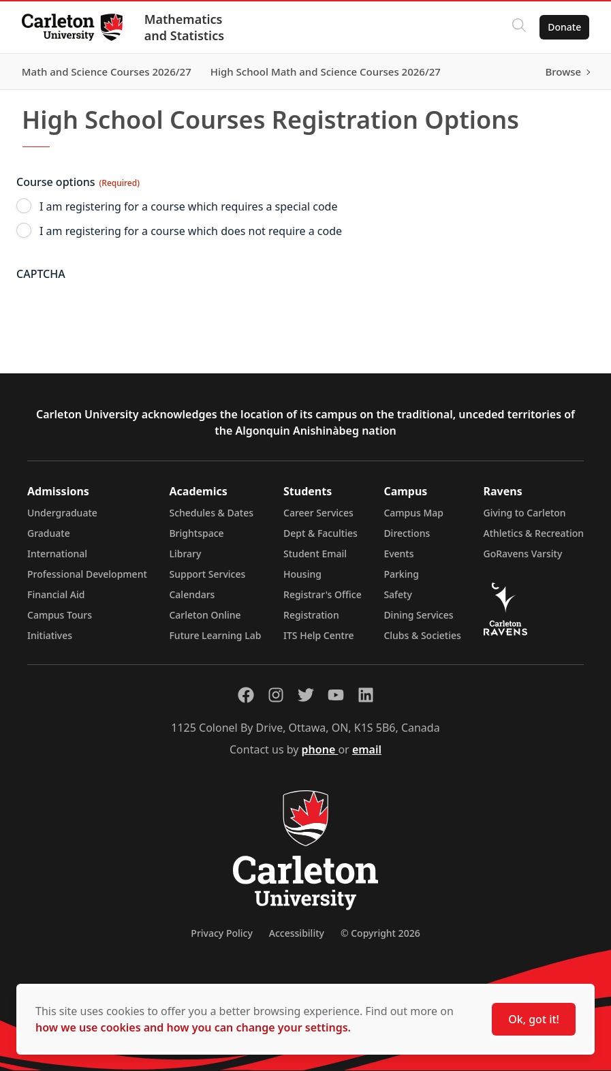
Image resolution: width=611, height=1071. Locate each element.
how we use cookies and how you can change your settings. (193, 1027)
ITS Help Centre (318, 635)
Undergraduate (62, 512)
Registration (311, 614)
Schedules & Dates (211, 512)
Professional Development (87, 574)
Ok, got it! (533, 1019)
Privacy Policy (221, 933)
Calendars (192, 594)
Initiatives (49, 635)
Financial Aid (55, 594)
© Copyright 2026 (380, 933)
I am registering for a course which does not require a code (191, 230)
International (57, 553)
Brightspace (196, 533)
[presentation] (119, 314)
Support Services (207, 574)
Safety (397, 594)
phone (320, 749)
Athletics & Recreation (534, 533)
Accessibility (296, 933)
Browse (563, 71)
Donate (564, 26)
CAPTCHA (40, 273)
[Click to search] (519, 27)
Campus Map (413, 512)
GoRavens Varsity (523, 553)
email (366, 749)
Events (398, 553)
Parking (401, 574)
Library (185, 553)
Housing (302, 574)
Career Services (318, 512)
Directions (406, 533)
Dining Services (418, 614)
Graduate (48, 533)
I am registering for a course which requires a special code (188, 206)
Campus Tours (59, 614)
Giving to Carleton (525, 512)
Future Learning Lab (215, 635)
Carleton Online (204, 614)
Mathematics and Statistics (184, 27)
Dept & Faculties (320, 533)
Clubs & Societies (421, 635)
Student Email (315, 553)
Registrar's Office (322, 594)
